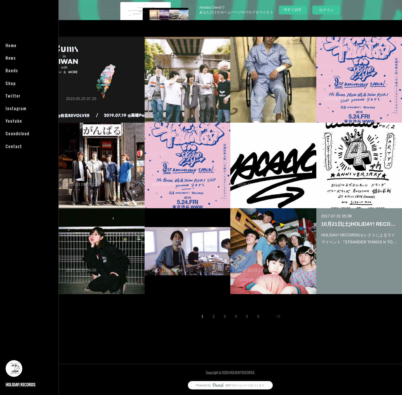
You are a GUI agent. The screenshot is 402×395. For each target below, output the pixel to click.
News (11, 58)
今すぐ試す (293, 10)
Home (11, 45)
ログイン (326, 10)
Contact (14, 146)
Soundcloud (18, 133)
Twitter (13, 96)
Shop (11, 83)
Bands (12, 70)
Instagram (16, 108)
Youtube (14, 121)
